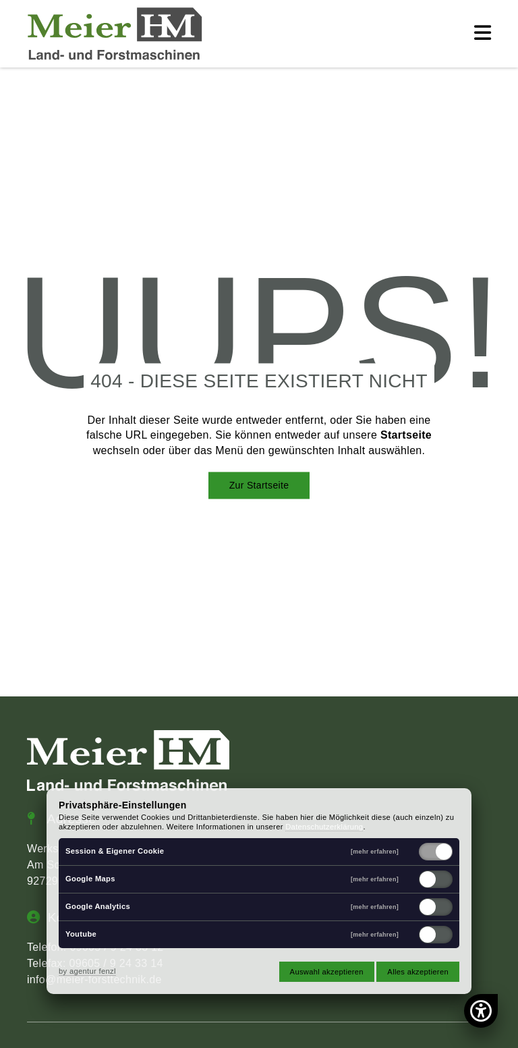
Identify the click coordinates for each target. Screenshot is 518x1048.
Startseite (406, 435)
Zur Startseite (259, 485)
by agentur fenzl (87, 971)
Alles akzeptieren (418, 972)
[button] (482, 34)
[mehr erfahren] (375, 852)
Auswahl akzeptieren (327, 972)
